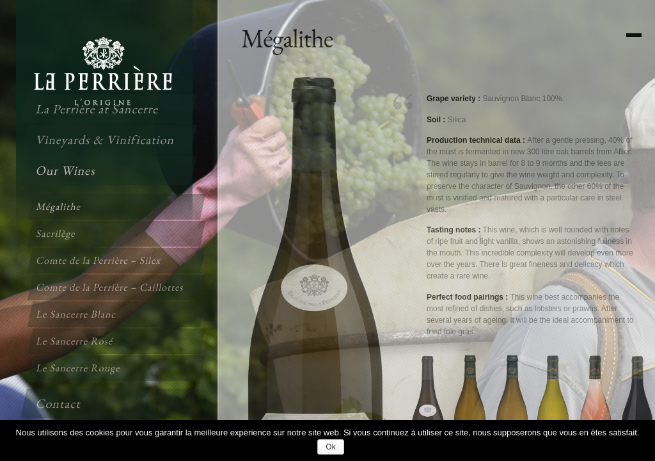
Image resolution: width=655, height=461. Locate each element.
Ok (330, 446)
